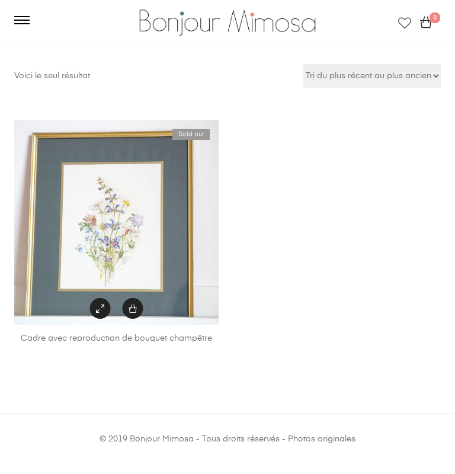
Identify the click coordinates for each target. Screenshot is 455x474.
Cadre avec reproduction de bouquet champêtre (116, 338)
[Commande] (372, 76)
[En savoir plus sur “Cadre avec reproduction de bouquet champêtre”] (133, 308)
